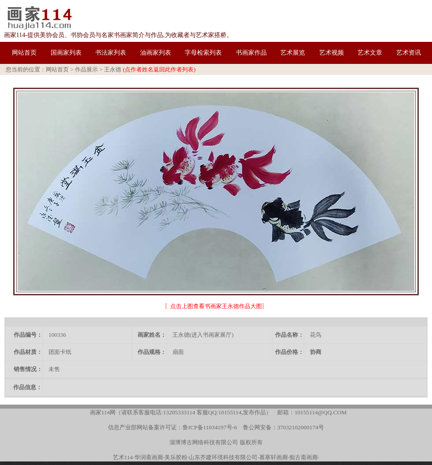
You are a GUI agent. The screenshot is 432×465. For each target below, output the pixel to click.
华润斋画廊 (148, 457)
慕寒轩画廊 (273, 457)
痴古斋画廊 (303, 457)
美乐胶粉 (175, 457)
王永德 (112, 69)
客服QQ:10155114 (219, 412)
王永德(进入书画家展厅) (203, 334)
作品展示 (86, 69)
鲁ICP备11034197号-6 (209, 427)
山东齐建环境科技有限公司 (223, 457)
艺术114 (123, 457)
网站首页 (57, 69)
